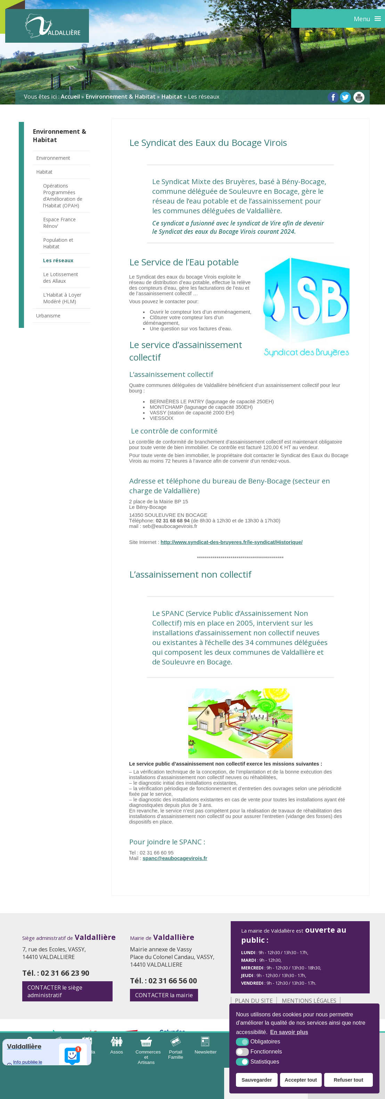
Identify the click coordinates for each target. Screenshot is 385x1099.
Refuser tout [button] (348, 1080)
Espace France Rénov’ (59, 222)
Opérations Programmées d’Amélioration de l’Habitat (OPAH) (62, 195)
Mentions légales (309, 1001)
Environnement (53, 158)
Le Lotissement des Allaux (60, 277)
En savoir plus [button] (289, 1032)
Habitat (44, 171)
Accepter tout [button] (301, 1080)
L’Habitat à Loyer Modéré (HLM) (62, 298)
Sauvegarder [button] (256, 1080)
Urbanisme (48, 315)
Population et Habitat (58, 243)
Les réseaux (58, 260)
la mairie (164, 995)
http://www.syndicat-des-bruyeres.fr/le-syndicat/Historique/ (232, 542)
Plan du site (254, 1001)
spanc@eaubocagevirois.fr (174, 858)
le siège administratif (54, 991)
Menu (362, 19)
